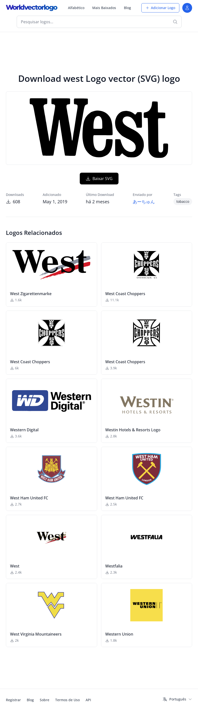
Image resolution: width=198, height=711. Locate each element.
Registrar (13, 700)
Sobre (44, 700)
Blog (127, 7)
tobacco (182, 201)
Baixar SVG (99, 178)
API (88, 700)
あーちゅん (144, 202)
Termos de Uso (67, 700)
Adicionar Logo (160, 7)
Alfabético (76, 7)
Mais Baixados (104, 7)
